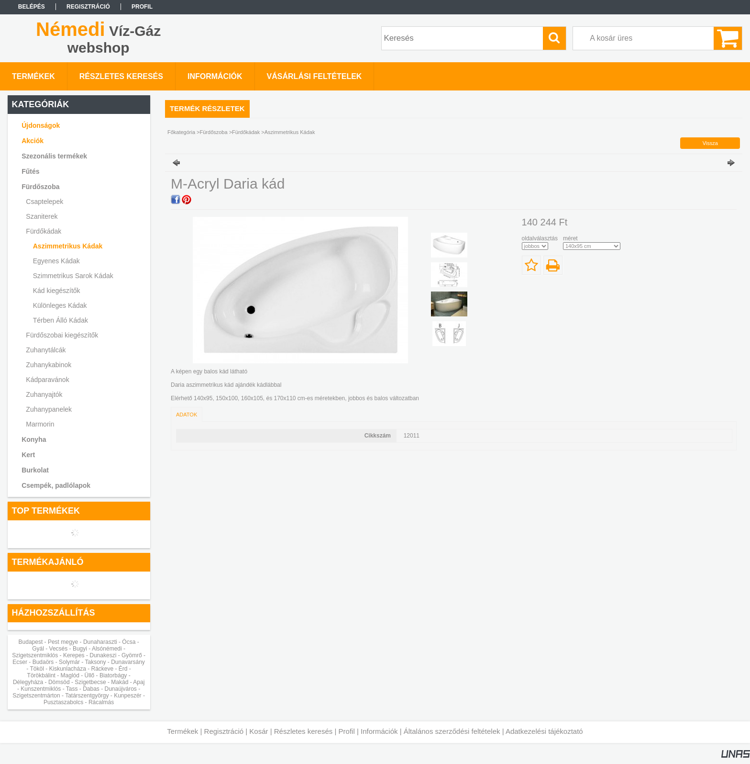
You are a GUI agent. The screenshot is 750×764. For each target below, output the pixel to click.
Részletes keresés (303, 731)
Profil (347, 731)
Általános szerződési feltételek (452, 731)
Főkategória (181, 132)
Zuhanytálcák (46, 350)
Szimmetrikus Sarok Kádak (73, 276)
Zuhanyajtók (44, 394)
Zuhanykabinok (48, 365)
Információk (379, 731)
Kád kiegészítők (56, 290)
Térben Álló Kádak (60, 320)
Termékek (182, 731)
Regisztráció (224, 731)
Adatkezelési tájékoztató (544, 731)
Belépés (31, 6)
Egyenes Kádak (56, 261)
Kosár (258, 731)
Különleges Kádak (60, 305)
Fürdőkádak (246, 132)
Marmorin (40, 424)
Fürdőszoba (214, 132)
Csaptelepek (44, 201)
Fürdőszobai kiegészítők (62, 335)
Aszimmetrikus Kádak (68, 246)
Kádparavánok (47, 379)
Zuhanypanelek (49, 409)
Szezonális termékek (54, 156)
